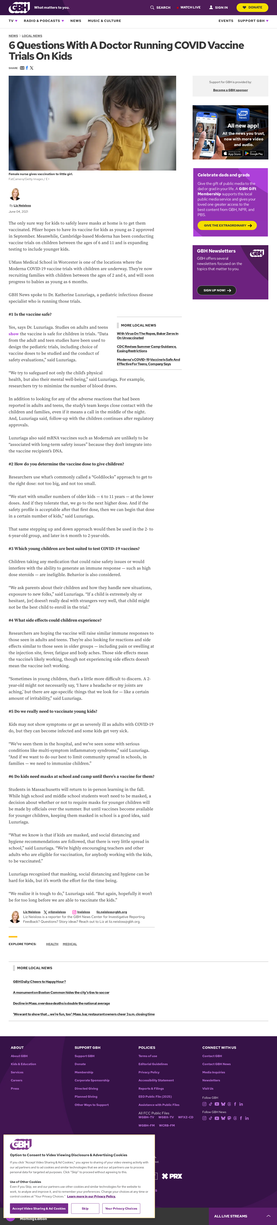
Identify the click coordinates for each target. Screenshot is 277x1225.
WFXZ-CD (185, 1117)
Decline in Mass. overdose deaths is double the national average (61, 1003)
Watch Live (190, 7)
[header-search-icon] (159, 7)
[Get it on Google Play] (255, 153)
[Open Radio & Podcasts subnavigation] (63, 21)
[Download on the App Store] (231, 153)
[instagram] (83, 912)
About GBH (19, 1056)
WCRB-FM (167, 1125)
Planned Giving (86, 1097)
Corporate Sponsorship (92, 1080)
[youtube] (217, 1103)
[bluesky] (223, 1103)
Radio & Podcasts (42, 21)
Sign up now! (214, 290)
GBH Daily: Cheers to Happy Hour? (39, 981)
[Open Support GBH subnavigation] (267, 21)
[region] (79, 1176)
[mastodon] (229, 1118)
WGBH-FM (146, 1125)
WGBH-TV (146, 1117)
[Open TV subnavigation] (16, 21)
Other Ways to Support (92, 1105)
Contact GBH (212, 1056)
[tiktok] (211, 1103)
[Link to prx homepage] (172, 1176)
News (75, 21)
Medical (70, 944)
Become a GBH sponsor (230, 90)
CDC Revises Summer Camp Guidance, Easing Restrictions (146, 348)
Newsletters (211, 1080)
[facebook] (235, 1103)
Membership (84, 1072)
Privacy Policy (148, 1072)
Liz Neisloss (22, 205)
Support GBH (251, 21)
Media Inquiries (213, 1072)
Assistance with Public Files (158, 1105)
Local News (32, 36)
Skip (85, 1208)
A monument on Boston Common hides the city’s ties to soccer (61, 992)
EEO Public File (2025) (155, 1097)
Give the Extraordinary (225, 225)
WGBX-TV (166, 1117)
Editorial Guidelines (153, 1064)
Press (15, 1088)
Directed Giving (86, 1088)
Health (52, 944)
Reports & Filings (151, 1088)
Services (17, 1072)
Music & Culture (104, 21)
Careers (16, 1080)
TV (11, 21)
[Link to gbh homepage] (19, 7)
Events (226, 21)
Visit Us (207, 1088)
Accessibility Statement (156, 1080)
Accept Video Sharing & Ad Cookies (39, 1208)
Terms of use (147, 1056)
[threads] (229, 1103)
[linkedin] (241, 1103)
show (14, 334)
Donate (252, 7)
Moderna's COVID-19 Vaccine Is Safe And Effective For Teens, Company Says (148, 361)
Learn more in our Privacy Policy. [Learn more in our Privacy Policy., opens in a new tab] (91, 1196)
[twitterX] (57, 912)
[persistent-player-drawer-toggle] (243, 1216)
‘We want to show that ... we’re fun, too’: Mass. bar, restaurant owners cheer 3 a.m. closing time (83, 1014)
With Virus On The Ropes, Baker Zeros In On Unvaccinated (147, 335)
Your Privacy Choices (121, 1208)
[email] (114, 912)
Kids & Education (23, 1064)
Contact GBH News (216, 1064)
